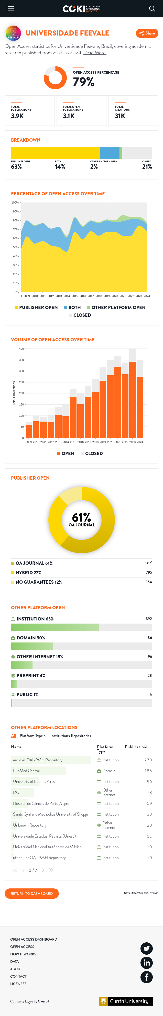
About (16, 969)
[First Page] (15, 870)
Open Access (22, 946)
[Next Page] (43, 870)
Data (14, 961)
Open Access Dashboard (33, 939)
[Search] (152, 9)
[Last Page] (51, 870)
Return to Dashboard (32, 893)
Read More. (94, 52)
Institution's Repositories (70, 736)
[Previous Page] (23, 870)
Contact (18, 976)
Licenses (18, 983)
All (13, 736)
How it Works (23, 954)
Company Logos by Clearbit (29, 1001)
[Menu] (11, 9)
